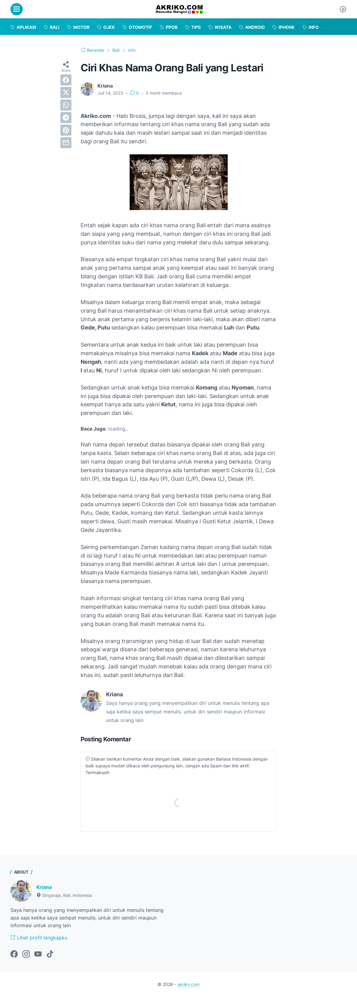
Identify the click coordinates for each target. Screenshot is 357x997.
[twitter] (65, 92)
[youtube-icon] (38, 954)
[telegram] (65, 117)
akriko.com (188, 984)
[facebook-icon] (14, 954)
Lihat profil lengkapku (38, 938)
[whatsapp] (65, 105)
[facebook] (65, 79)
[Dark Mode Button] (343, 9)
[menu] (16, 9)
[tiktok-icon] (50, 954)
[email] (65, 142)
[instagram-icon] (26, 954)
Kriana (44, 887)
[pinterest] (65, 130)
